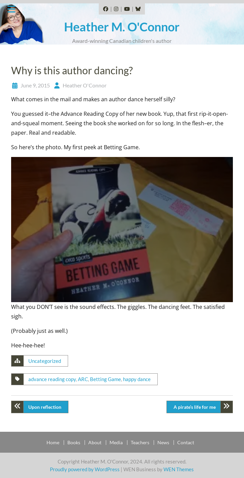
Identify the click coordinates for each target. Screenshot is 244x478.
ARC (83, 379)
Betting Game (105, 379)
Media (116, 442)
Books (73, 442)
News (163, 442)
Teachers (140, 442)
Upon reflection (44, 407)
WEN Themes (178, 469)
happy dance (137, 379)
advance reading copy (52, 379)
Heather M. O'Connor (122, 26)
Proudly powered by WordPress (85, 469)
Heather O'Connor (84, 85)
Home (53, 442)
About (94, 442)
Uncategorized (44, 361)
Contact (185, 442)
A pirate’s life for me (195, 407)
